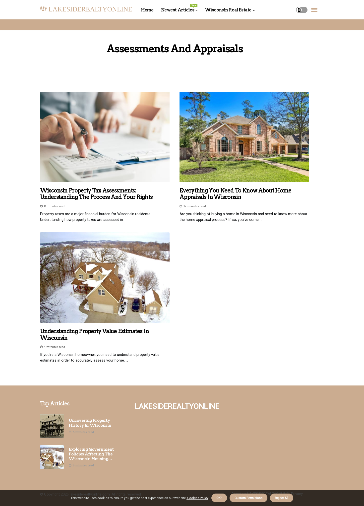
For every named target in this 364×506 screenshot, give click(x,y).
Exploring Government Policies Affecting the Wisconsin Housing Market (91, 454)
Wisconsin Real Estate (228, 9)
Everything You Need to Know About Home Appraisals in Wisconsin (235, 193)
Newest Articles (179, 8)
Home (147, 9)
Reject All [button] (281, 498)
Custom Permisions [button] (248, 498)
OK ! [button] (219, 498)
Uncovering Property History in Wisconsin (90, 423)
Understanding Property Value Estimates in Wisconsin (94, 334)
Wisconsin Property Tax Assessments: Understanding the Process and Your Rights (96, 193)
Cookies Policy (197, 498)
